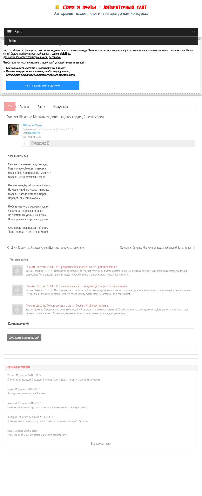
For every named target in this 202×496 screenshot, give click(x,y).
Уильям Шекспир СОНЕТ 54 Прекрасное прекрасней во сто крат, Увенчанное (71, 266)
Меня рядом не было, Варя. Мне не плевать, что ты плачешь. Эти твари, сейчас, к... (48, 407)
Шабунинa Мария (32, 125)
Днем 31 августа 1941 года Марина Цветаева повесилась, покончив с (47, 247)
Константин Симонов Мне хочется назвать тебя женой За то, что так (155, 247)
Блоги (41, 106)
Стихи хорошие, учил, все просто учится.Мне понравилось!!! (37, 435)
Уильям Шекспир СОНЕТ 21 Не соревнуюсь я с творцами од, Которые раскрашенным (76, 286)
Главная (24, 106)
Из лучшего (60, 106)
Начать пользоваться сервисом (43, 85)
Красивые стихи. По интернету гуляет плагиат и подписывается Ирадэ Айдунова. (48, 421)
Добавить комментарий (24, 337)
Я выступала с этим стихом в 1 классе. (26, 393)
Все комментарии (101, 443)
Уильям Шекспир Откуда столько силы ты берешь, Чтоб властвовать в (67, 305)
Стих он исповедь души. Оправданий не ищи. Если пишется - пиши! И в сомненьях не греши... (54, 379)
